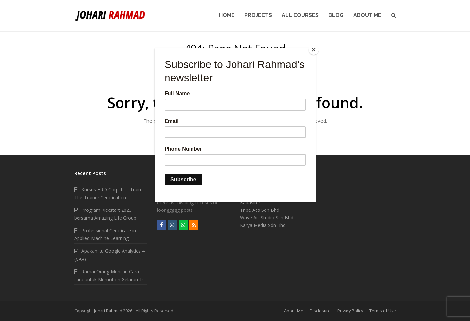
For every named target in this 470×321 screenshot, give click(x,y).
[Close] (314, 50)
